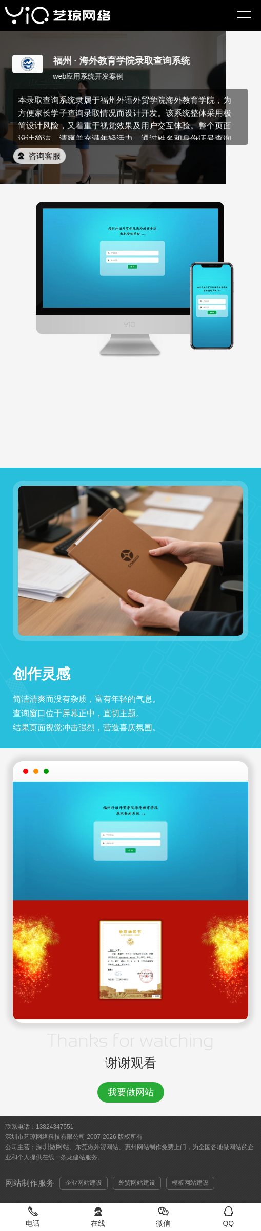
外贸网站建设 (136, 1182)
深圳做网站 (52, 1147)
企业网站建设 (83, 1182)
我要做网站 (131, 1092)
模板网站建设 (190, 1182)
